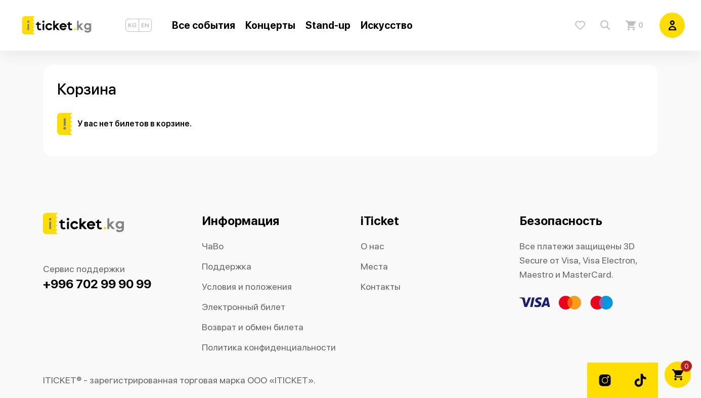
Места (374, 266)
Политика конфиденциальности (269, 347)
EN (145, 25)
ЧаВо (213, 246)
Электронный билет (243, 306)
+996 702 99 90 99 (97, 284)
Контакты (381, 286)
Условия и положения (247, 286)
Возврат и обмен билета (252, 327)
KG (132, 25)
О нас (372, 246)
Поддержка (226, 266)
